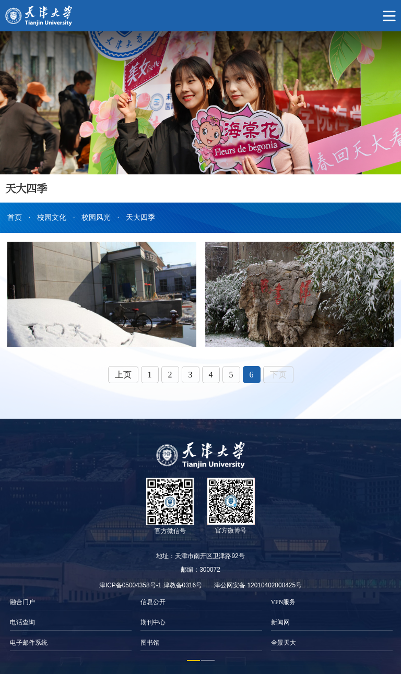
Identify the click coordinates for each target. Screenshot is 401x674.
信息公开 (153, 602)
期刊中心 (153, 622)
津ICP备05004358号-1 (130, 585)
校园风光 (96, 217)
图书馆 (149, 642)
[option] (70, 622)
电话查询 (22, 622)
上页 (123, 374)
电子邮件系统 (29, 642)
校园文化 (51, 217)
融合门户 (22, 602)
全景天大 (283, 642)
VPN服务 (283, 602)
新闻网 (280, 622)
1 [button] (193, 660)
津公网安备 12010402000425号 (258, 585)
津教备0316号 (182, 585)
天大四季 (140, 217)
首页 (14, 217)
